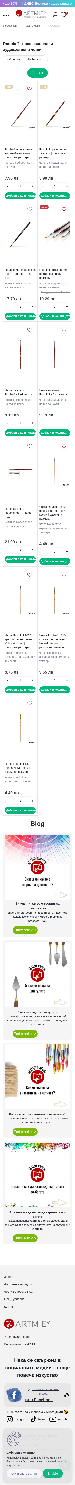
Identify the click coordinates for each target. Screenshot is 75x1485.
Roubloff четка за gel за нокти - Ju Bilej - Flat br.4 (20, 273)
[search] (55, 14)
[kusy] (20, 186)
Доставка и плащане (18, 1284)
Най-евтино (13, 59)
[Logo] (31, 14)
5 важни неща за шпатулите (37, 1012)
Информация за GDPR (20, 1344)
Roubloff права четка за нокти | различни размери (53, 153)
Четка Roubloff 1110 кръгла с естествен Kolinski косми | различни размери (52, 641)
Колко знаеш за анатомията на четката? (37, 1114)
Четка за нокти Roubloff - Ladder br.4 (19, 392)
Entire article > (25, 930)
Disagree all (24, 1474)
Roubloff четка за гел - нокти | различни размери (54, 273)
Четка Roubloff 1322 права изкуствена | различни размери (18, 767)
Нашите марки (32, 25)
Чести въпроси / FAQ (18, 1291)
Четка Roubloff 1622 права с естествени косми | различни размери (52, 512)
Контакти (10, 1306)
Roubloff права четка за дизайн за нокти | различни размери (18, 153)
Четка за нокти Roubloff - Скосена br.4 (54, 392)
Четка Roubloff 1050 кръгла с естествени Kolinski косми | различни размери (18, 641)
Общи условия (14, 1299)
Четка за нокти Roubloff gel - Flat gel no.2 (18, 512)
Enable (52, 1473)
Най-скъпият (36, 59)
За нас (8, 1276)
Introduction (10, 25)
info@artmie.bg (19, 1336)
